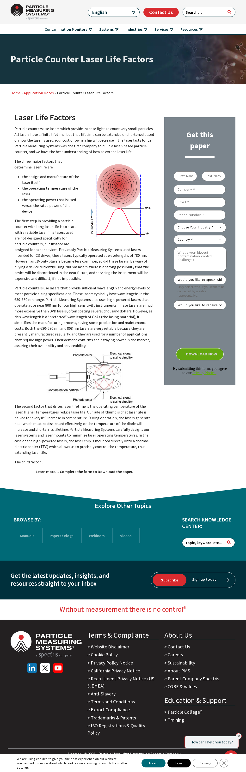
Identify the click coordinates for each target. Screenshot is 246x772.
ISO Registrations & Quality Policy (116, 729)
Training (176, 720)
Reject (177, 763)
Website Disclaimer (110, 647)
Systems (106, 29)
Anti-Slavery (103, 694)
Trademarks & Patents (113, 718)
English (99, 12)
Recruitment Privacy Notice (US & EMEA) (120, 682)
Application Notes (39, 92)
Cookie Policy (104, 655)
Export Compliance (110, 709)
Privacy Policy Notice (112, 663)
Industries (134, 29)
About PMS (179, 671)
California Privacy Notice (115, 671)
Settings (204, 763)
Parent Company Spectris (193, 679)
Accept (151, 763)
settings (23, 767)
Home (16, 92)
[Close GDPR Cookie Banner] (224, 763)
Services (161, 29)
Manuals (27, 535)
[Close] (238, 736)
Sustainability (181, 663)
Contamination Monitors (66, 29)
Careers (175, 655)
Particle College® (185, 712)
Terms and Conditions (113, 702)
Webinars (97, 535)
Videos (125, 535)
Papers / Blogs (61, 535)
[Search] (229, 12)
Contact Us (161, 12)
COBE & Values (182, 686)
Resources (189, 29)
